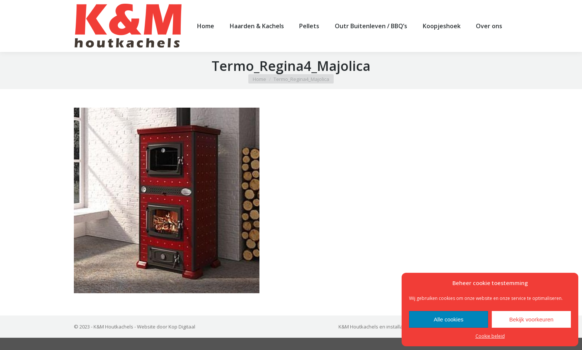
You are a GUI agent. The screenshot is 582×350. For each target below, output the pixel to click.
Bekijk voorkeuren (531, 319)
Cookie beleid (490, 336)
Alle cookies (448, 319)
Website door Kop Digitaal (166, 339)
